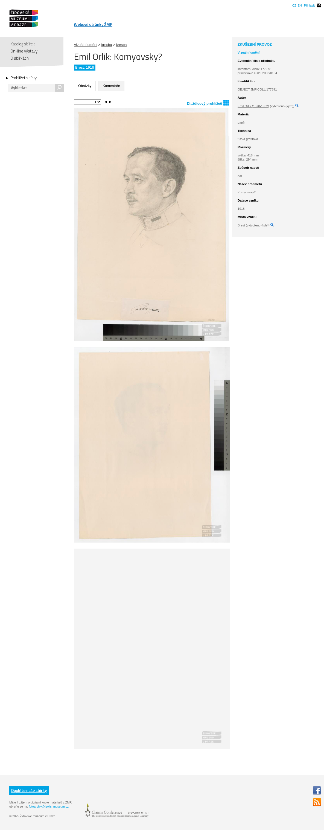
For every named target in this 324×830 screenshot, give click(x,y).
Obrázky (84, 86)
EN (299, 5)
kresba (106, 45)
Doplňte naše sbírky (29, 790)
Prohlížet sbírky (23, 77)
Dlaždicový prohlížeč (208, 102)
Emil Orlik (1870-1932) (253, 106)
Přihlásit (309, 5)
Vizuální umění (85, 45)
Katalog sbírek (22, 44)
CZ (294, 5)
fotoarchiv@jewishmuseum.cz (49, 806)
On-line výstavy (23, 51)
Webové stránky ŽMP (93, 24)
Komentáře (111, 86)
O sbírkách (19, 58)
